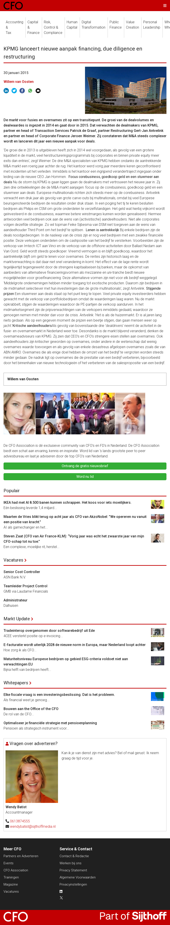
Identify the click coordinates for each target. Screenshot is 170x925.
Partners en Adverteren (21, 856)
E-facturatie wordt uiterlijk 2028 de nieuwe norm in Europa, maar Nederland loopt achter (75, 645)
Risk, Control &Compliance (53, 27)
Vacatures (13, 560)
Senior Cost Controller (22, 572)
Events (9, 863)
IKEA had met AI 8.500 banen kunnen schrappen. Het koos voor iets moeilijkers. (67, 502)
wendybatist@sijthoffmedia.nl (33, 826)
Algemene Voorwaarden (78, 877)
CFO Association (16, 870)
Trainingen (11, 877)
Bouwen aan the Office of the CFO (31, 709)
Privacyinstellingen (73, 884)
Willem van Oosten (19, 82)
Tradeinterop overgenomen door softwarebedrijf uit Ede (49, 630)
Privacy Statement (73, 870)
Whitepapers (16, 682)
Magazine (11, 884)
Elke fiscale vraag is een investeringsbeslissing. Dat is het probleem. (59, 695)
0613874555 (20, 821)
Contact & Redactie (74, 856)
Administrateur (15, 600)
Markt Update (17, 618)
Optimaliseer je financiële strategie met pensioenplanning (50, 723)
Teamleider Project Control (25, 586)
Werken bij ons (70, 863)
